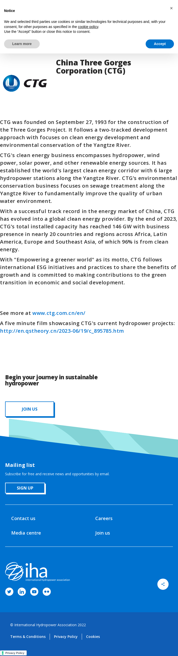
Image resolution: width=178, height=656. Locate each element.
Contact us (23, 518)
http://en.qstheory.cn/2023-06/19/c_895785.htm (62, 330)
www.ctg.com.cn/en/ (59, 313)
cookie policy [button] (88, 27)
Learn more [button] (22, 44)
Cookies (93, 636)
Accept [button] (160, 44)
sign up (25, 488)
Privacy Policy (66, 636)
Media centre (26, 533)
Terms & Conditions (28, 636)
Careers (104, 518)
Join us (102, 533)
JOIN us (29, 409)
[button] (171, 8)
